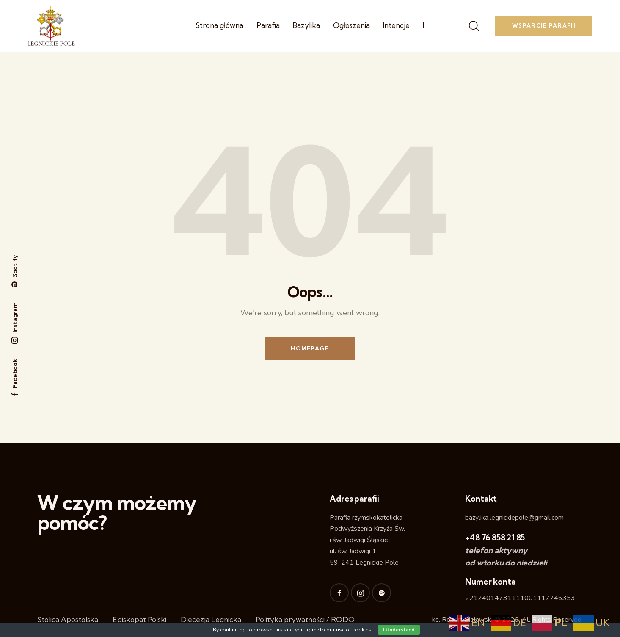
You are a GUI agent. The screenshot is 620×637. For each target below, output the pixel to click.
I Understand (399, 629)
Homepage (310, 348)
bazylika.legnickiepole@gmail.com (514, 517)
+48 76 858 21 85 (495, 537)
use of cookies (353, 629)
